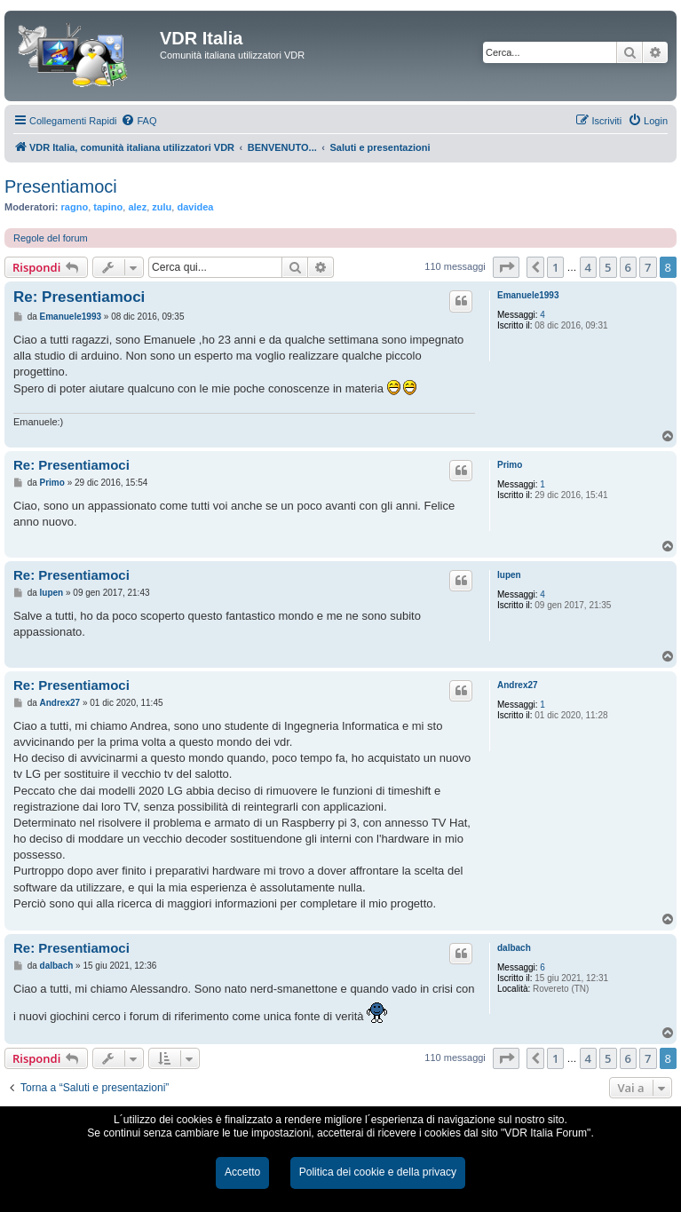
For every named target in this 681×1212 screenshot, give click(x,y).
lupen (509, 575)
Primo (509, 465)
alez (137, 207)
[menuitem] (138, 120)
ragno (75, 207)
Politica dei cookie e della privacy (377, 1172)
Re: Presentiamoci (79, 297)
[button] (506, 267)
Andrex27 (517, 685)
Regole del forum (50, 238)
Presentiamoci (60, 186)
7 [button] (648, 267)
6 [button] (628, 267)
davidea (195, 207)
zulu (161, 207)
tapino (108, 207)
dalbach (514, 948)
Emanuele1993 (528, 295)
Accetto (242, 1172)
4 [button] (588, 267)
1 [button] (555, 267)
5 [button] (608, 267)
